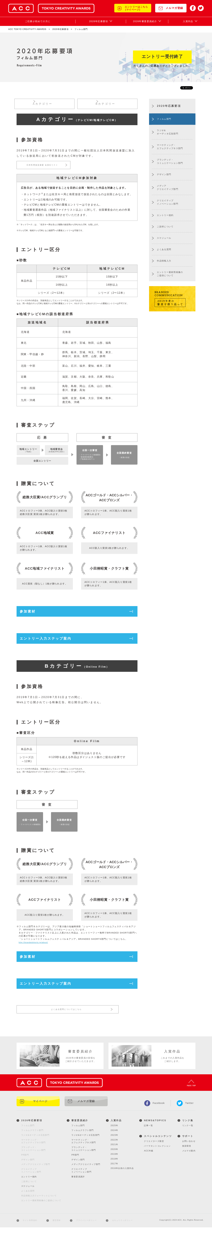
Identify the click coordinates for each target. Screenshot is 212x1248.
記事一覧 (148, 1146)
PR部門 (75, 1176)
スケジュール (27, 1207)
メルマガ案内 (188, 1171)
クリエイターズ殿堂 (154, 1162)
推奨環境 (186, 1167)
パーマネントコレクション (157, 1167)
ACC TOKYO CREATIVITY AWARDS (27, 29)
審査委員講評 (78, 1197)
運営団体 (56, 1241)
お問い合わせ (188, 1162)
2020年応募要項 (60, 29)
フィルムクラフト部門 (82, 1151)
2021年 (114, 1165)
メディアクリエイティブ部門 (85, 1185)
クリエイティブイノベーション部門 (81, 1191)
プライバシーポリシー (85, 1241)
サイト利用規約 (30, 1241)
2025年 (114, 1146)
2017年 (114, 1184)
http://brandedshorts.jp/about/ (36, 958)
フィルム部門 (78, 1146)
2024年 (114, 1151)
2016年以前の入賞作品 (122, 1189)
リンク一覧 (187, 1146)
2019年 (114, 1175)
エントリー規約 (29, 1197)
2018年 (114, 1179)
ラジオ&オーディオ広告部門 (85, 1156)
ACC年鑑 (148, 1171)
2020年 (114, 1170)
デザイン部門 (78, 1180)
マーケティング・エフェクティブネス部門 (83, 1161)
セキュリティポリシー (122, 1241)
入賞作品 (116, 1141)
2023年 (114, 1156)
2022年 (114, 1160)
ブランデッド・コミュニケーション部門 (83, 1169)
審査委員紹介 (79, 1141)
